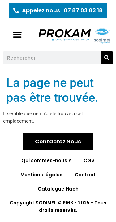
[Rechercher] (107, 57)
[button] (17, 35)
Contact (85, 174)
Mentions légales (41, 174)
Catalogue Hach (58, 189)
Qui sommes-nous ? (46, 160)
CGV (89, 160)
